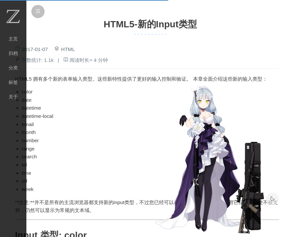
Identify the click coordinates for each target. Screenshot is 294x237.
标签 (13, 82)
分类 (13, 67)
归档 (13, 53)
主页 (13, 38)
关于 (13, 96)
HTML (68, 49)
